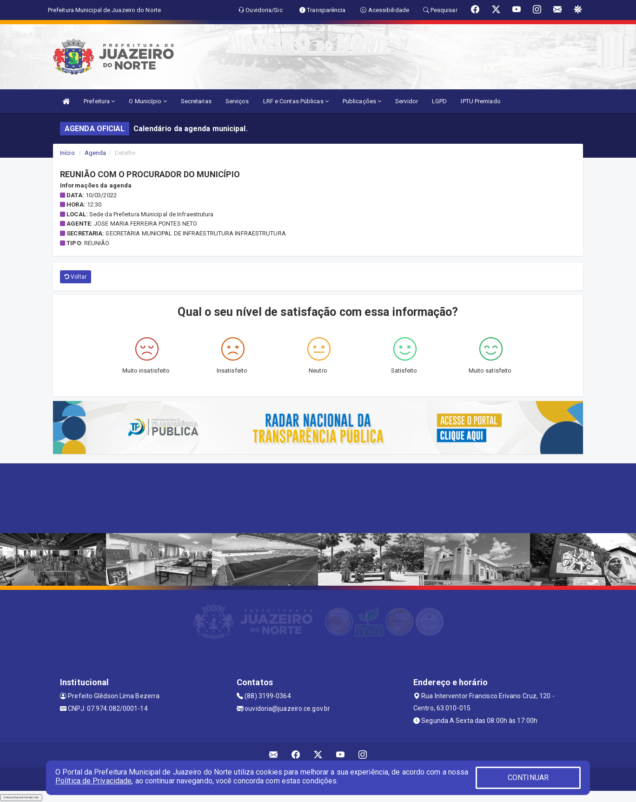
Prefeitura (99, 101)
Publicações (362, 101)
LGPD (439, 101)
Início (67, 152)
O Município (147, 101)
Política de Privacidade (93, 780)
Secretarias (196, 101)
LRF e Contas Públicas (296, 101)
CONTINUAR (528, 777)
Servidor (406, 101)
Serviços (237, 101)
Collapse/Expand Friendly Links (21, 797)
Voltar (75, 277)
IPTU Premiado (480, 101)
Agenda (95, 152)
